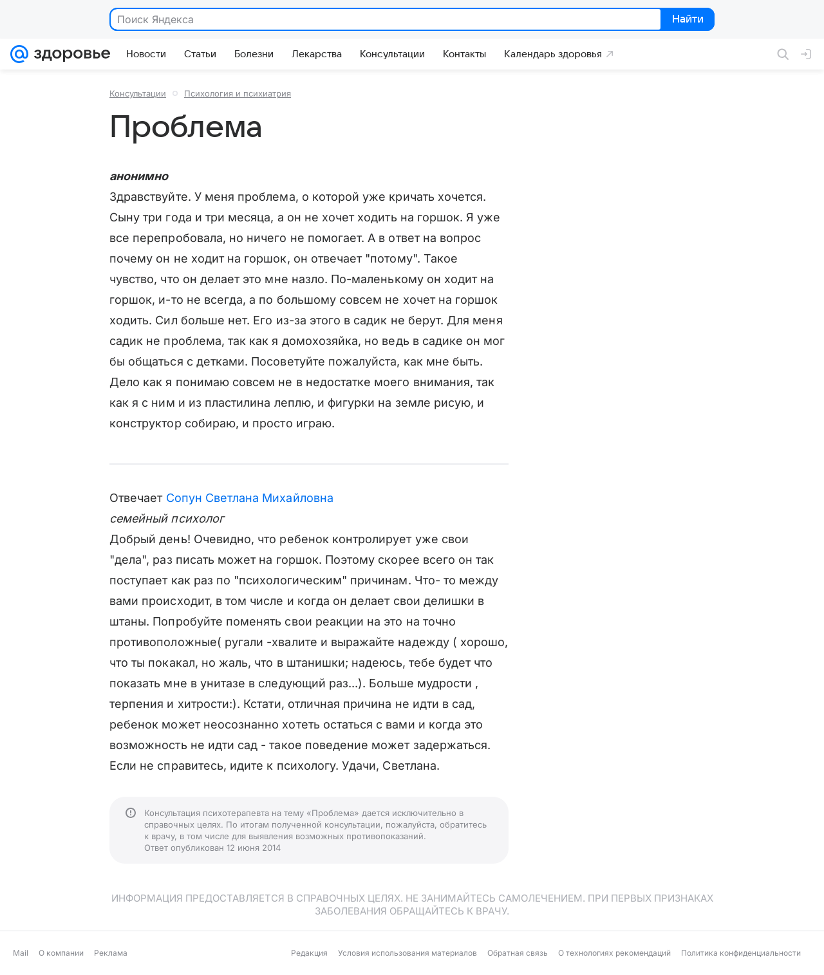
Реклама (110, 953)
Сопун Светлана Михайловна (249, 498)
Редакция (309, 953)
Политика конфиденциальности (741, 953)
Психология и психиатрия (237, 93)
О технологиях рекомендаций (614, 953)
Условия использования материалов (407, 953)
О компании (61, 953)
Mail (20, 953)
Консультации (137, 93)
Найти (686, 20)
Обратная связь (517, 953)
